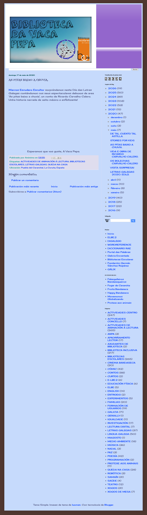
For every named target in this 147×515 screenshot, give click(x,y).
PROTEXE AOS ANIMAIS (123, 463)
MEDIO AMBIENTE (119, 441)
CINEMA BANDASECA (121, 362)
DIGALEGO (114, 241)
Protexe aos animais (119, 302)
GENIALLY (114, 415)
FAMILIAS (114, 402)
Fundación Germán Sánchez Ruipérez (119, 264)
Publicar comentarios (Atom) (44, 191)
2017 (112, 206)
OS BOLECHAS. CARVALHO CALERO (124, 162)
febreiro (116, 188)
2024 (112, 96)
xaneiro (115, 192)
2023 (112, 101)
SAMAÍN (113, 477)
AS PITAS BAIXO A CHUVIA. (121, 146)
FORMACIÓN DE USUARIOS (118, 407)
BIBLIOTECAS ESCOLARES (116, 357)
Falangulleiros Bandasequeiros (117, 280)
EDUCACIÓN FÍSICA (120, 383)
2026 (112, 88)
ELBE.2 (112, 237)
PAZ (110, 452)
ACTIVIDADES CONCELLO (117, 320)
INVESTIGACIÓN (118, 423)
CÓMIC (112, 369)
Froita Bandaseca (118, 289)
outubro (116, 121)
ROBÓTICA (114, 473)
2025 (112, 92)
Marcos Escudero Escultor (26, 89)
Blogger (108, 504)
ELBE (111, 387)
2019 (112, 197)
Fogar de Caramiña (119, 285)
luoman (76, 504)
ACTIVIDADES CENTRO (122, 312)
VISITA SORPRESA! (122, 167)
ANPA (111, 334)
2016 (112, 210)
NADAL (112, 448)
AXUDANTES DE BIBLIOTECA (118, 345)
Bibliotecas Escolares (120, 259)
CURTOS (113, 376)
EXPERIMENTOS (118, 398)
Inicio (54, 186)
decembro (117, 117)
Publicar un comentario (25, 180)
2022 (112, 105)
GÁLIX (111, 269)
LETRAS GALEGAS (36, 164)
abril (114, 179)
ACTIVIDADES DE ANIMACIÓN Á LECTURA (45, 161)
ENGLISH (113, 391)
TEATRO (113, 484)
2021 (112, 109)
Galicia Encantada (118, 255)
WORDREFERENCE (119, 244)
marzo (115, 184)
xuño (114, 125)
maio (114, 130)
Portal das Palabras (119, 252)
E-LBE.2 (113, 380)
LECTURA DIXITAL (119, 426)
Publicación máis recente (24, 186)
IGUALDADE (115, 419)
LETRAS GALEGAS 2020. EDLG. (122, 173)
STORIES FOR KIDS (122, 140)
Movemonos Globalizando (115, 297)
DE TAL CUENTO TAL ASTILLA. (123, 135)
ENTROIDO (114, 394)
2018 (112, 202)
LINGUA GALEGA (118, 434)
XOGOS (112, 488)
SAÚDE (112, 480)
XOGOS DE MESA (119, 491)
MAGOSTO (114, 437)
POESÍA (112, 456)
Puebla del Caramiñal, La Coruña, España (42, 167)
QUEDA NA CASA (58, 164)
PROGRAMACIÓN (118, 459)
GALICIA (113, 412)
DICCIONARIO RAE (119, 248)
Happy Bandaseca (118, 292)
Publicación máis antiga (84, 186)
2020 (113, 113)
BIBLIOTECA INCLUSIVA (122, 350)
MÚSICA (113, 445)
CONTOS (113, 372)
